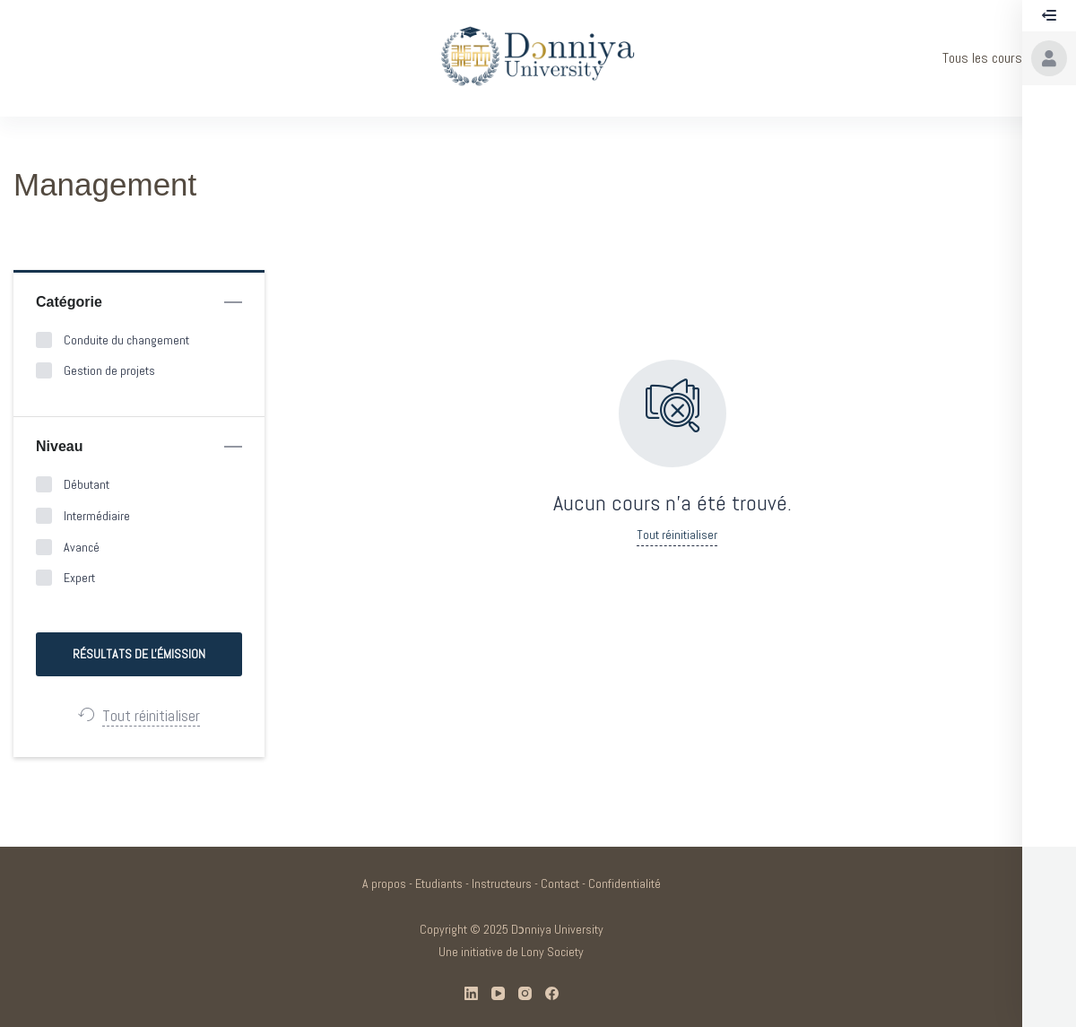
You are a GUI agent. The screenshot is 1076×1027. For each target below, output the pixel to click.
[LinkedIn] (471, 993)
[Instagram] (525, 993)
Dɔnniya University (557, 929)
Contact (560, 883)
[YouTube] (498, 993)
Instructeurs (502, 883)
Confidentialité (624, 883)
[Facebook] (552, 993)
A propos (384, 883)
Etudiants (439, 883)
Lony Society (552, 952)
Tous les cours (982, 57)
